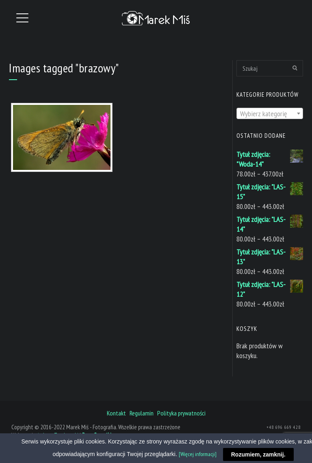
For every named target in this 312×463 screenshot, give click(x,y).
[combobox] (269, 113)
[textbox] (270, 114)
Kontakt (116, 413)
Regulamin (142, 413)
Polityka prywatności (181, 413)
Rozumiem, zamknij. (258, 454)
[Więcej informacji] (198, 454)
